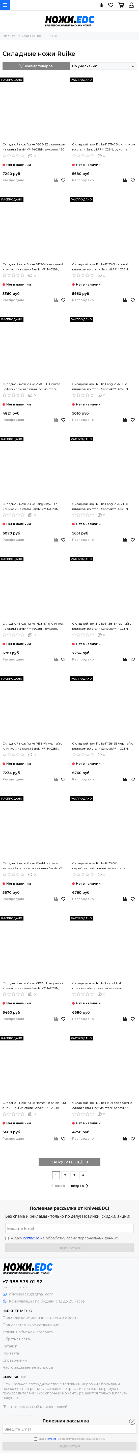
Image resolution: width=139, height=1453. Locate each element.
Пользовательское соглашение (31, 1325)
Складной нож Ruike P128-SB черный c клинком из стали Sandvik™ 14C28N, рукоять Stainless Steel (102, 746)
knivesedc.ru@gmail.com (31, 1294)
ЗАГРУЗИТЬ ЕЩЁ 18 (69, 1162)
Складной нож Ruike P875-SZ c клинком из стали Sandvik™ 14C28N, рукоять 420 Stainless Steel (34, 147)
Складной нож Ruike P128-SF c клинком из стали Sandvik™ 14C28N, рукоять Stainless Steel (34, 626)
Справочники (15, 1360)
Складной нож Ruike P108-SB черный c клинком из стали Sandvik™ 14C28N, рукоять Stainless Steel (33, 986)
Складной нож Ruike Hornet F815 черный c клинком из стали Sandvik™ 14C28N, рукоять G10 (34, 1105)
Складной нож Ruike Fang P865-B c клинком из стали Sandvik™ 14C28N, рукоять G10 (100, 387)
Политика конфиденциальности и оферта (40, 1318)
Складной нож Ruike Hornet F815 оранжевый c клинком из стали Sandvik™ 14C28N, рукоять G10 (97, 986)
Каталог (10, 1346)
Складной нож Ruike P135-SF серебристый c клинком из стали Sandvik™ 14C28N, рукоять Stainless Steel (103, 866)
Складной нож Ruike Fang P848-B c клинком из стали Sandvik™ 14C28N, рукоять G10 (100, 507)
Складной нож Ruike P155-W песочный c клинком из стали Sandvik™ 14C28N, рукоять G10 (34, 267)
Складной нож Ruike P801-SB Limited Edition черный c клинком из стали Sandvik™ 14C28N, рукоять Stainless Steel (33, 387)
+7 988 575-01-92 (22, 1282)
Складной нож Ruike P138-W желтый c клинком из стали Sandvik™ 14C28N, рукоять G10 (32, 746)
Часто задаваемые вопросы (28, 1367)
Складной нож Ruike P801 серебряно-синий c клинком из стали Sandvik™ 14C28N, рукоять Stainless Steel (103, 1105)
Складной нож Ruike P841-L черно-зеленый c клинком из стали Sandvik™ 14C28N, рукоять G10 (33, 866)
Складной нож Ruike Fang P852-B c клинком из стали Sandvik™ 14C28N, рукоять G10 (31, 507)
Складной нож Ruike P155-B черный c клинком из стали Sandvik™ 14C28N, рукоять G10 (101, 267)
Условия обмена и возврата (28, 1332)
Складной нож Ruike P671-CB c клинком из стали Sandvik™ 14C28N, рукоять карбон (103, 147)
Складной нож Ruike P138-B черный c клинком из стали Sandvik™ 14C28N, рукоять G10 (101, 626)
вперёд (79, 1186)
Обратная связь (17, 1339)
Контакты (11, 1353)
